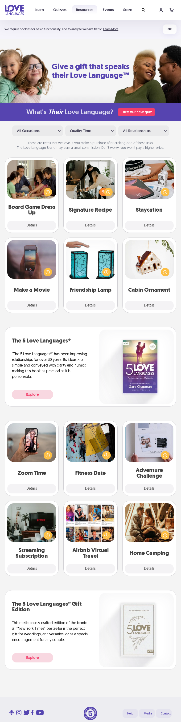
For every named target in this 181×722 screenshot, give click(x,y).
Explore (32, 394)
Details (31, 225)
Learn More (110, 29)
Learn (39, 9)
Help (130, 713)
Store (127, 9)
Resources (84, 9)
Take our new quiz (136, 111)
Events (108, 9)
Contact (166, 713)
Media (148, 713)
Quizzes (59, 9)
